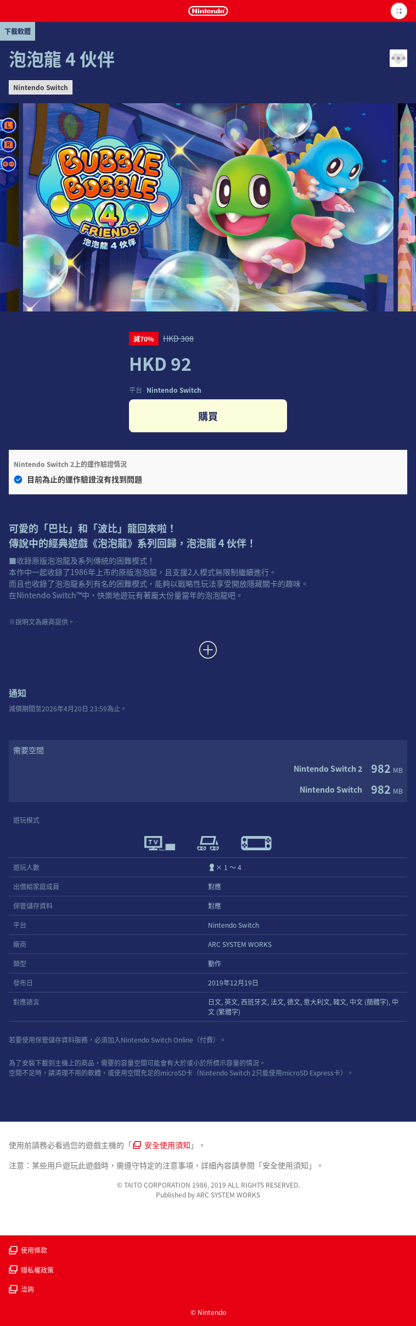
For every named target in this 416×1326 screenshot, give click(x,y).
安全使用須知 (161, 1144)
